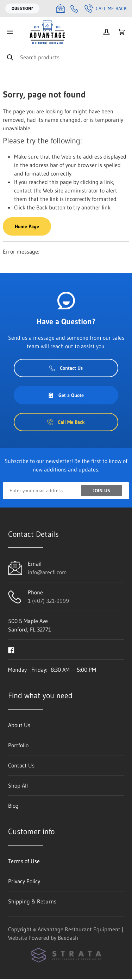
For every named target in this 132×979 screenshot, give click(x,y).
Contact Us (66, 368)
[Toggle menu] (10, 32)
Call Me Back (105, 8)
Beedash (68, 937)
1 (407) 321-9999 (48, 600)
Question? (22, 8)
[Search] (66, 57)
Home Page (27, 226)
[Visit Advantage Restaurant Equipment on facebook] (11, 649)
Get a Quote (66, 395)
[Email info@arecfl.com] (60, 8)
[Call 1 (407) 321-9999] (74, 8)
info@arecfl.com (47, 572)
